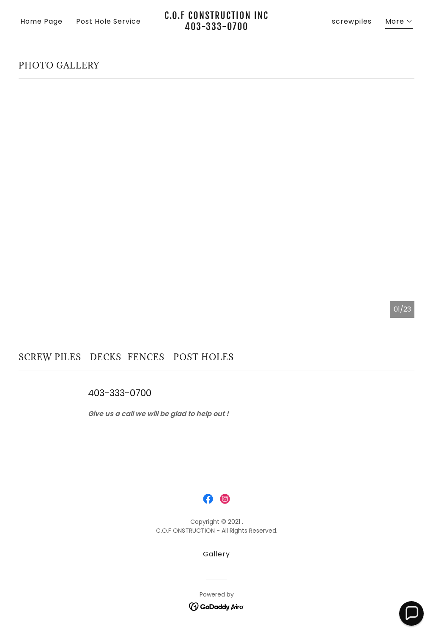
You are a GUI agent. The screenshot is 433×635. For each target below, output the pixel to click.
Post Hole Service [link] (108, 21)
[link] (216, 28)
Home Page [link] (41, 21)
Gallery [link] (216, 554)
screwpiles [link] (352, 21)
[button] (399, 22)
